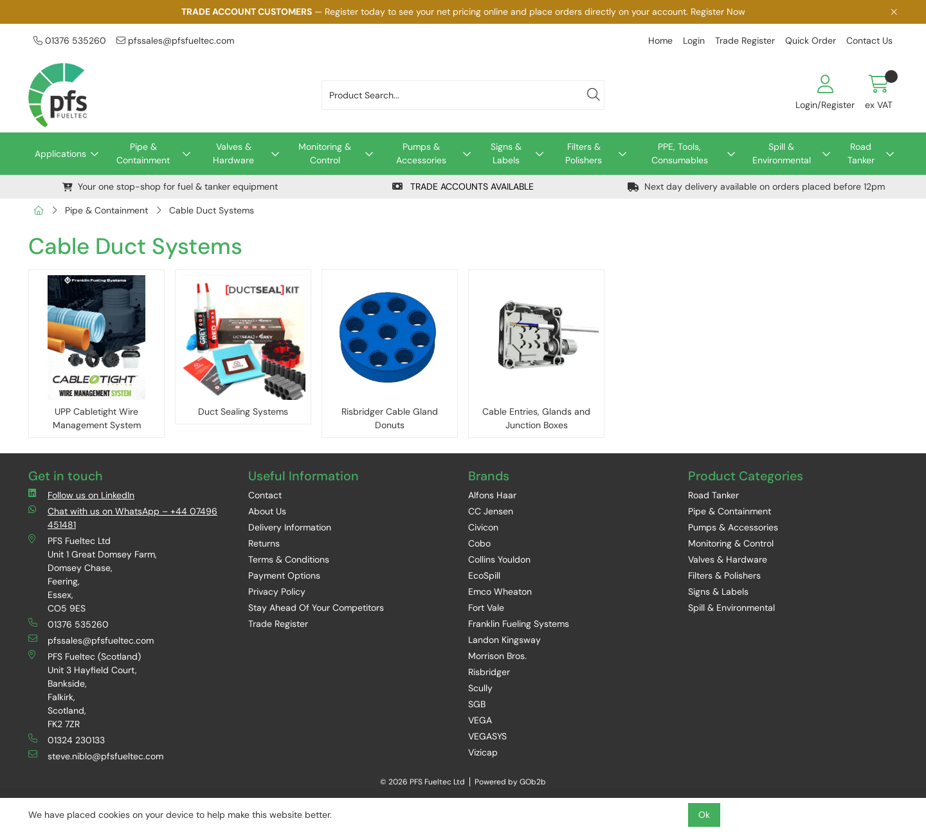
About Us (267, 511)
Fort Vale (486, 607)
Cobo (479, 543)
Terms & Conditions (288, 559)
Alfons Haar (492, 495)
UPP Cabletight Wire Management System (97, 418)
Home (660, 40)
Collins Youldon (499, 559)
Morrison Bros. (497, 656)
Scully (480, 688)
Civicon (483, 527)
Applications (60, 153)
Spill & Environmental (781, 153)
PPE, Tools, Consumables (679, 153)
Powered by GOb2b (510, 782)
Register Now (718, 11)
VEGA (480, 720)
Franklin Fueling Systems (518, 623)
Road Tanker (861, 153)
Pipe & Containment (143, 153)
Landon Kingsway (504, 640)
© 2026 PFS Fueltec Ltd (422, 782)
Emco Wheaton (500, 591)
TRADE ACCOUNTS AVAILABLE (463, 186)
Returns (264, 543)
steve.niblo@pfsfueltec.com (95, 756)
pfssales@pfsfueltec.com (175, 40)
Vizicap (483, 752)
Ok (704, 814)
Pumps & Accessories (421, 153)
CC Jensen (490, 511)
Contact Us (869, 40)
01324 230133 (66, 740)
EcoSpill (484, 575)
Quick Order (810, 40)
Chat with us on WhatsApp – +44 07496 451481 (122, 517)
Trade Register (745, 40)
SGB (477, 704)
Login (694, 40)
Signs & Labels (506, 153)
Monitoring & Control (324, 153)
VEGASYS (487, 736)
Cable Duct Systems (211, 210)
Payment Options (284, 575)
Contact (265, 495)
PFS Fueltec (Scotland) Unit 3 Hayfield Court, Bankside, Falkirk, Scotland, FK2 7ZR (84, 690)
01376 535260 (69, 40)
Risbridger (489, 672)
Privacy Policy (276, 591)
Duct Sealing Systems (243, 411)
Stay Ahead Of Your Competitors (316, 607)
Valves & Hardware (233, 153)
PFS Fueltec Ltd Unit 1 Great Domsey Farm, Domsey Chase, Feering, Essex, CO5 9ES (92, 574)
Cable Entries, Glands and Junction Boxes (536, 418)
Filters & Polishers (583, 153)
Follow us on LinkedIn (81, 495)
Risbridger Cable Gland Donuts (389, 418)
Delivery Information (289, 527)
